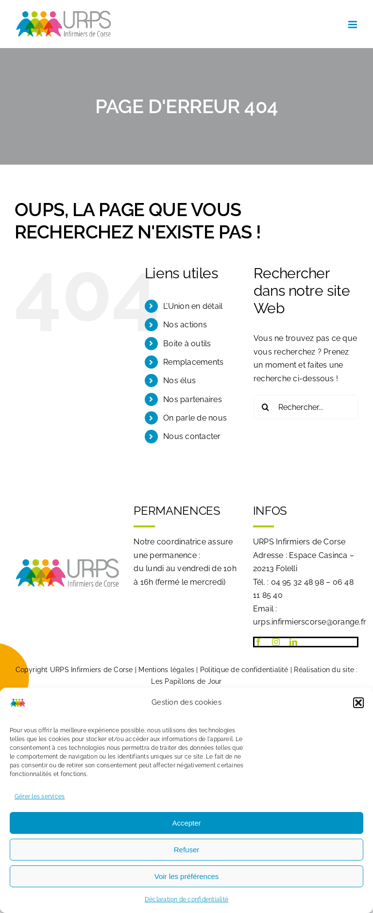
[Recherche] (266, 407)
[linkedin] (293, 642)
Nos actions (185, 324)
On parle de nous (195, 418)
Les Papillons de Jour (186, 681)
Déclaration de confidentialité (186, 899)
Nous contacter (191, 436)
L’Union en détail (192, 306)
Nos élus (179, 380)
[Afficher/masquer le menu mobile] (353, 24)
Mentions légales (166, 670)
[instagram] (276, 642)
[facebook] (258, 642)
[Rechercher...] (306, 407)
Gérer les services (40, 796)
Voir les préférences (186, 876)
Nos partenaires (192, 399)
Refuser (187, 849)
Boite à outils (187, 343)
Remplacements (193, 362)
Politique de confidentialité (244, 670)
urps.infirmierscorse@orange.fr (309, 621)
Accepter (186, 823)
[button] (358, 703)
